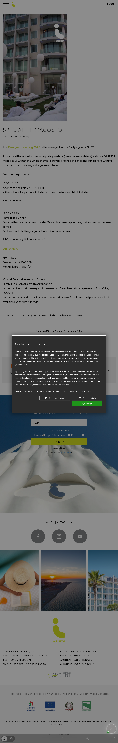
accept (87, 404)
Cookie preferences (54, 398)
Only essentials (87, 398)
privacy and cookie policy (80, 391)
